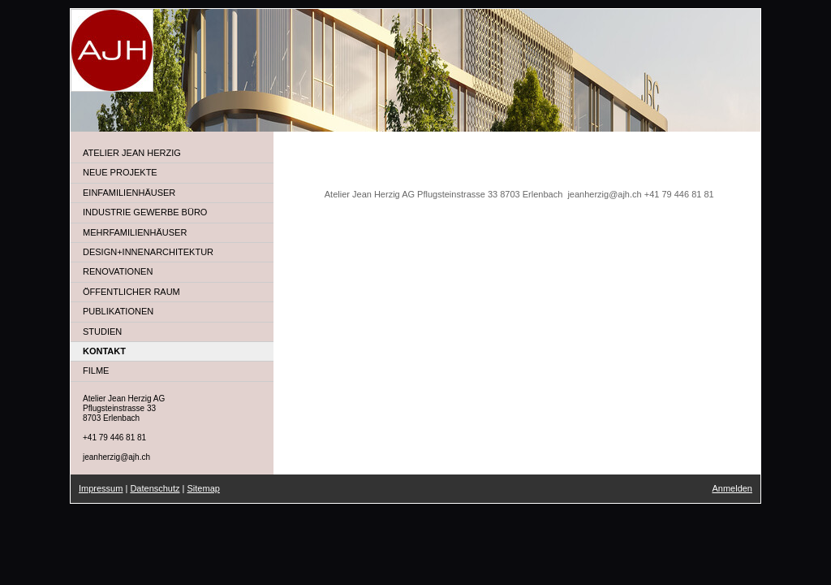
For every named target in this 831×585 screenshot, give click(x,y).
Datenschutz (154, 488)
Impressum (101, 488)
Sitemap (203, 488)
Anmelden (732, 488)
